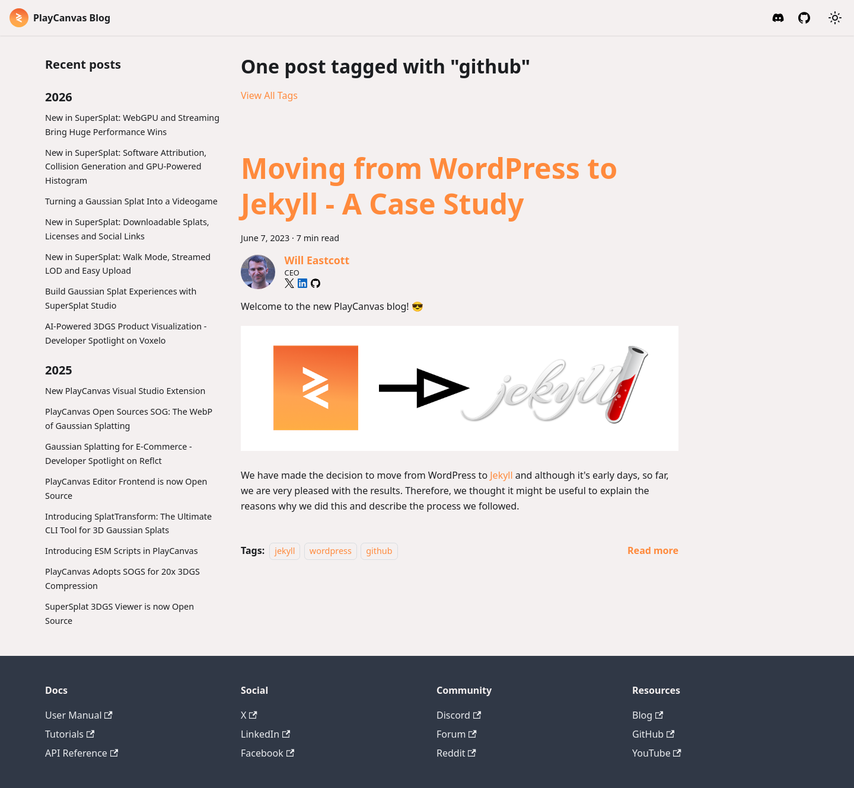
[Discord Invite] (778, 17)
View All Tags (269, 95)
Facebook (267, 753)
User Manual (79, 715)
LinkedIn (265, 734)
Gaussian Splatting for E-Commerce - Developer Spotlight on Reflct (118, 453)
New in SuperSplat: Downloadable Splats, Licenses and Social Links (127, 229)
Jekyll (501, 475)
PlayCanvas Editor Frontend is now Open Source (126, 488)
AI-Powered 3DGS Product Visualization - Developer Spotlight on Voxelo (126, 333)
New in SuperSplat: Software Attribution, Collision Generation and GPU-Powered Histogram (125, 167)
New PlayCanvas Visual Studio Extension (125, 390)
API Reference (81, 753)
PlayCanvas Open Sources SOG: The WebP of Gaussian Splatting (128, 418)
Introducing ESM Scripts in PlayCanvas (121, 550)
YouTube (656, 753)
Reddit (456, 753)
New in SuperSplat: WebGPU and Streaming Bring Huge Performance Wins (132, 124)
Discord (458, 715)
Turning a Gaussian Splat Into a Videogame (131, 201)
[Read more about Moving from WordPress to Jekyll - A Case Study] (652, 550)
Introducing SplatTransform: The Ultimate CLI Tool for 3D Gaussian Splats (128, 523)
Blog (647, 715)
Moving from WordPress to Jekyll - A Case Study (429, 186)
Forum (456, 734)
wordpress (331, 550)
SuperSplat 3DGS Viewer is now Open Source (119, 613)
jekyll (285, 550)
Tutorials (69, 734)
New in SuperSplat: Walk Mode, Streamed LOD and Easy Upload (128, 264)
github (379, 550)
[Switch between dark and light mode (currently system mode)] (835, 17)
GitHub (653, 734)
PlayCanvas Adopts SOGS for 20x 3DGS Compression (122, 578)
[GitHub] (804, 17)
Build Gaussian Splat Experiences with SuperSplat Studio (120, 298)
